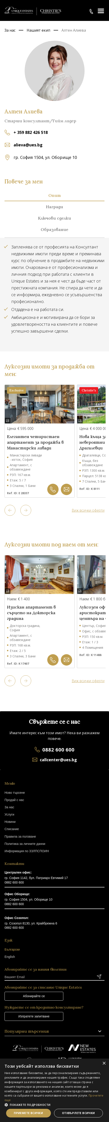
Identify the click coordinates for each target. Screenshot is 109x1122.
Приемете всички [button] (28, 1113)
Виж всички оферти (88, 510)
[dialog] (54, 1090)
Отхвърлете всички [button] (78, 1113)
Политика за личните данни (25, 844)
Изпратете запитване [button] (33, 1016)
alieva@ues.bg (28, 145)
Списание (12, 829)
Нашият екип (38, 30)
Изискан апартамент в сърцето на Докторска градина (31, 612)
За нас (10, 30)
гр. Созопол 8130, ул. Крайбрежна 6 (31, 923)
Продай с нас (14, 800)
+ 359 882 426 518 (31, 132)
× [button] (104, 1063)
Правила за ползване (20, 836)
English (10, 957)
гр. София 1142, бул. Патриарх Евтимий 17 (36, 878)
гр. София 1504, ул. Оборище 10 (28, 899)
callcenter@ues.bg (58, 759)
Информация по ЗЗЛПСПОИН (27, 851)
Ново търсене (15, 792)
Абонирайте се (34, 996)
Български (12, 949)
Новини (10, 822)
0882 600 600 (58, 749)
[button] (54, 1104)
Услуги (9, 814)
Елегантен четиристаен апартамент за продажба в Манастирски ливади (35, 442)
